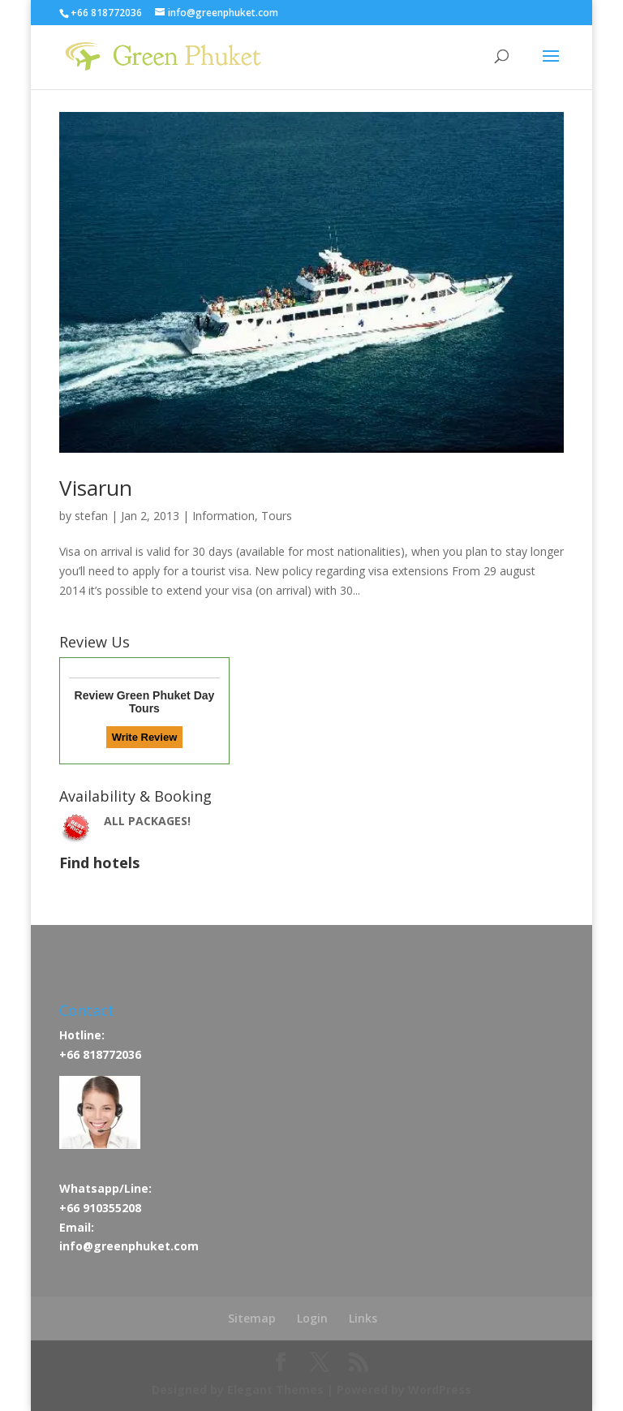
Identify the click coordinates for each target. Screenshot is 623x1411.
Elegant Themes (275, 1389)
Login (312, 1318)
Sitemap (252, 1318)
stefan (91, 515)
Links (363, 1318)
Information (223, 515)
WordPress (439, 1389)
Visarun (95, 487)
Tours (276, 515)
